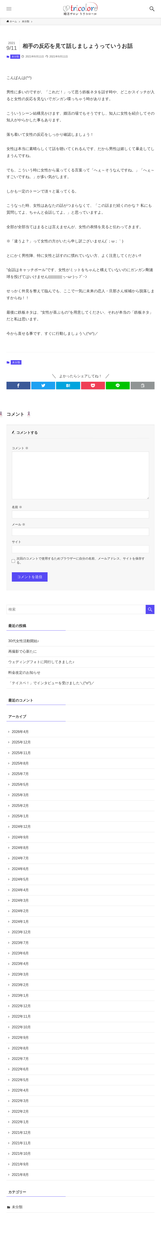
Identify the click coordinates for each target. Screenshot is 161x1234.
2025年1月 (20, 816)
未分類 (15, 56)
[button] (152, 9)
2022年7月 (20, 1059)
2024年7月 (20, 858)
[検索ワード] (80, 609)
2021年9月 (20, 1164)
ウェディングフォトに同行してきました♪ (41, 662)
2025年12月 (21, 742)
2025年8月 (20, 763)
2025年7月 (20, 774)
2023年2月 (20, 985)
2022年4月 (20, 1090)
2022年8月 (20, 1048)
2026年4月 (20, 732)
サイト (16, 542)
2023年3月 (20, 974)
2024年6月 (20, 869)
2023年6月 (20, 953)
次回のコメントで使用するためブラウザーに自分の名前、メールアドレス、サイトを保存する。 (81, 560)
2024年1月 (20, 921)
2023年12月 (21, 932)
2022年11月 (21, 1016)
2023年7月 (20, 943)
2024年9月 (20, 837)
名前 (17, 507)
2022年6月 (20, 1069)
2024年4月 (20, 890)
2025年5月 (20, 784)
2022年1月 (20, 1122)
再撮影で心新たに (22, 651)
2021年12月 (21, 1133)
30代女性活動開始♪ (23, 641)
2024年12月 (21, 826)
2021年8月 (20, 1175)
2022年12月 (21, 1006)
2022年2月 (20, 1111)
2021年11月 (21, 1143)
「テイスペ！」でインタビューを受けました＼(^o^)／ (51, 683)
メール (18, 524)
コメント (20, 448)
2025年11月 (21, 753)
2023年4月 (20, 964)
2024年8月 (20, 848)
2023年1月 (20, 995)
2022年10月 (21, 1027)
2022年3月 (20, 1101)
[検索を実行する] (150, 609)
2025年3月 (20, 795)
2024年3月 (20, 900)
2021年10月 (21, 1153)
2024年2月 (20, 911)
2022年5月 (20, 1080)
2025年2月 (20, 806)
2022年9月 (20, 1037)
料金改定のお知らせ (24, 672)
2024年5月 (20, 879)
